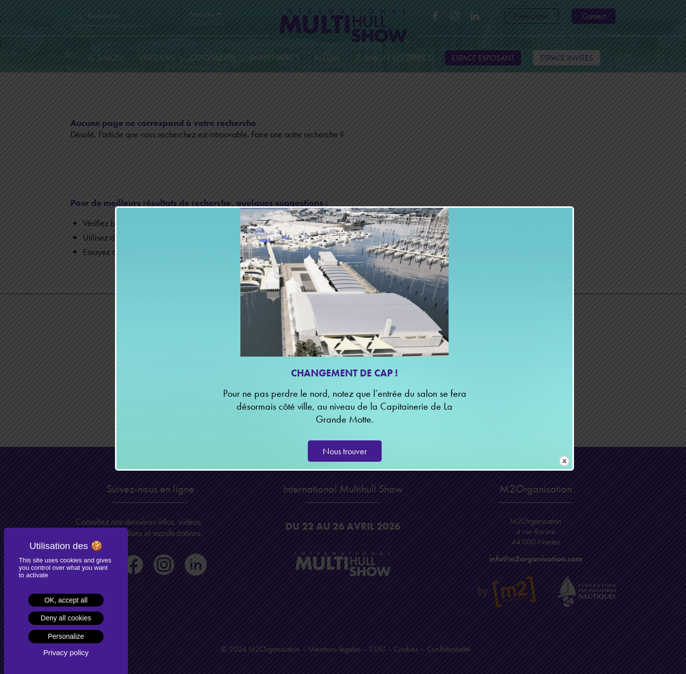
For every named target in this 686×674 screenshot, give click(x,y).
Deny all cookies (66, 618)
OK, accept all (65, 600)
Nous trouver (345, 451)
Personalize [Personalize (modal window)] (66, 636)
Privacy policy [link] (66, 652)
